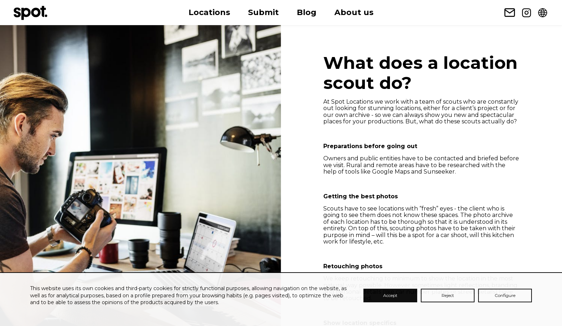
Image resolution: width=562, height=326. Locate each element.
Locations (209, 12)
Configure (505, 295)
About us (353, 12)
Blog (306, 12)
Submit (263, 12)
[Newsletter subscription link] (509, 12)
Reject (448, 295)
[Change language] (543, 12)
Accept (390, 295)
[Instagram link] (526, 12)
